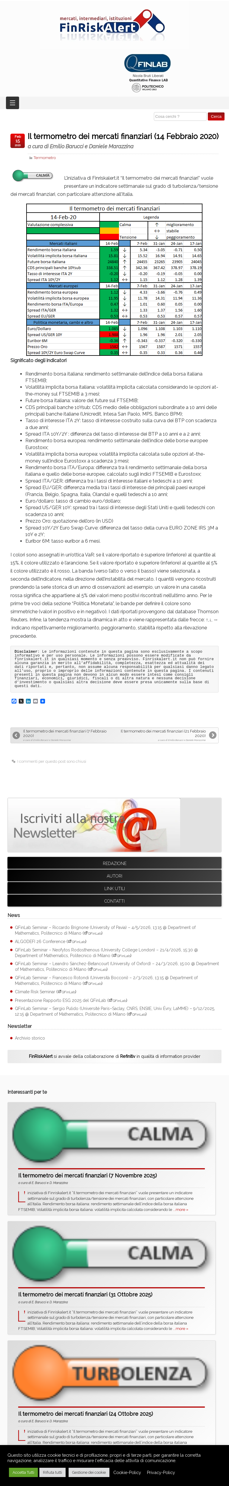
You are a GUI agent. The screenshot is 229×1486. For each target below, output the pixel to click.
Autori (114, 876)
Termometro (45, 157)
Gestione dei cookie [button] (89, 1472)
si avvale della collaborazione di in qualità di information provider (114, 1056)
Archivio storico (30, 1038)
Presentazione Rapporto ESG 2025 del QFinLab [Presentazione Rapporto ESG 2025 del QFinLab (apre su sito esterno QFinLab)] (60, 1000)
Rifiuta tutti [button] (52, 1472)
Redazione (114, 863)
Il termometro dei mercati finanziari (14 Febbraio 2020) (123, 140)
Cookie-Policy (127, 1472)
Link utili (114, 888)
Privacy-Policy (161, 1472)
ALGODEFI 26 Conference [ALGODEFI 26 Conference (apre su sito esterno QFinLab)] (40, 941)
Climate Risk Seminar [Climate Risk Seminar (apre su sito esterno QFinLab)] (35, 991)
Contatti (114, 901)
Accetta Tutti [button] (23, 1472)
